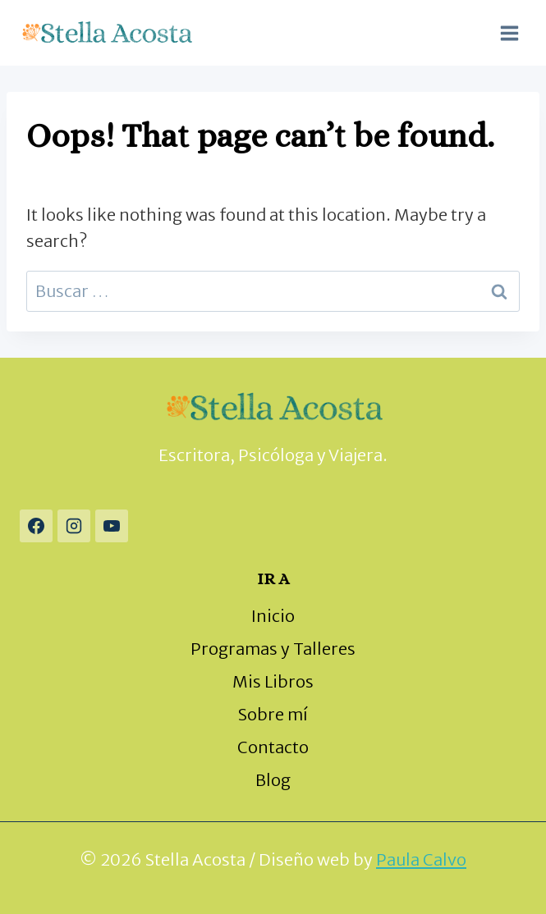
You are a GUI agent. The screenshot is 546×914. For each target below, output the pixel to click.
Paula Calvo (421, 859)
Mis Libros (273, 681)
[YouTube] (111, 526)
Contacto (273, 747)
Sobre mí (273, 714)
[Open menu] (509, 33)
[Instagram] (73, 526)
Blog (273, 780)
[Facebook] (36, 526)
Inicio (273, 616)
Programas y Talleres (273, 648)
